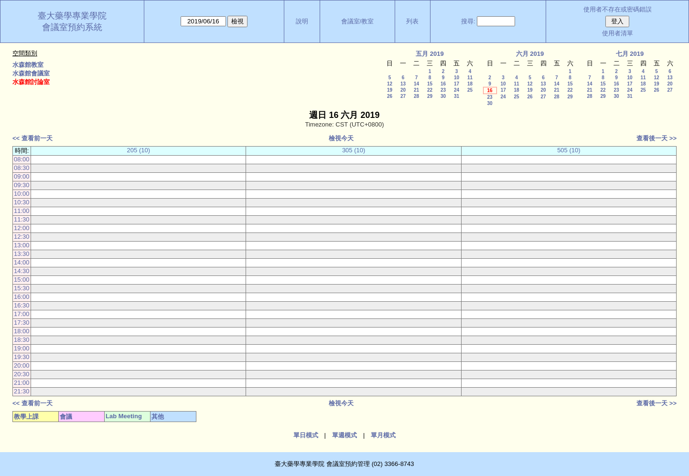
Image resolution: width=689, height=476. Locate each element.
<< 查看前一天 (32, 138)
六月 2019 (530, 53)
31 (456, 96)
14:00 (22, 262)
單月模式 (383, 435)
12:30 (22, 236)
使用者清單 (617, 33)
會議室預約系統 (72, 27)
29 (429, 96)
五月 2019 (430, 53)
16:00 (22, 296)
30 (443, 96)
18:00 (22, 331)
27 (403, 96)
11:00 (22, 210)
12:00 (22, 228)
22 (429, 90)
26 (389, 96)
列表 (412, 21)
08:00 (22, 159)
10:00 (22, 193)
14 (416, 83)
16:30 (22, 305)
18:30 (22, 339)
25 (470, 90)
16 (443, 83)
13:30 (22, 253)
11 (470, 77)
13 (403, 83)
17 (456, 83)
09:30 (22, 185)
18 (470, 83)
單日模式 (305, 435)
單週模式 (344, 435)
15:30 (22, 288)
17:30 (22, 322)
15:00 (22, 279)
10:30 (22, 202)
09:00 (22, 176)
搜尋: (468, 21)
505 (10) (568, 150)
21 (416, 90)
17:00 (22, 313)
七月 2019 (630, 53)
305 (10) (353, 150)
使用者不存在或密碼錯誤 (617, 9)
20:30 (22, 374)
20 (403, 90)
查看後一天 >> (656, 138)
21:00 (22, 382)
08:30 (22, 167)
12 (389, 83)
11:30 (22, 219)
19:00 (22, 348)
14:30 (22, 271)
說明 (302, 21)
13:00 (22, 245)
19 (389, 90)
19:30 (22, 356)
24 (456, 90)
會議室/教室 (357, 21)
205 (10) (138, 150)
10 (456, 77)
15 (429, 83)
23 (443, 90)
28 (416, 96)
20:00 (22, 365)
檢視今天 (341, 138)
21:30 (22, 391)
